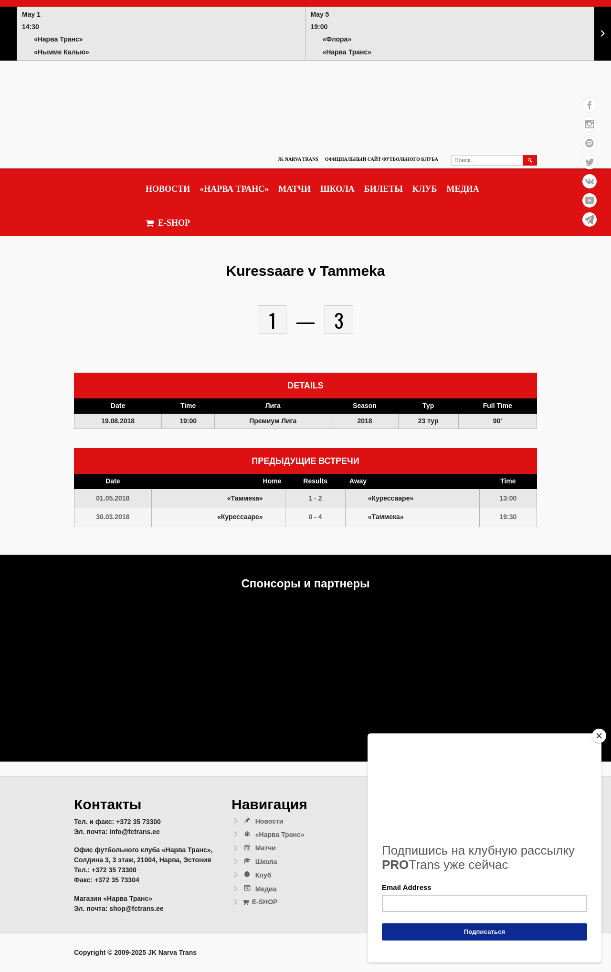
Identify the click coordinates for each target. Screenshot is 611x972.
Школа (337, 189)
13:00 (507, 498)
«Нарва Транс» (234, 189)
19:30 (507, 517)
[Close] (599, 736)
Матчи (294, 189)
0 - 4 (315, 517)
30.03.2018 (112, 517)
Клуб (424, 189)
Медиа (462, 189)
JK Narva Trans (297, 159)
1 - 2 (315, 498)
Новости (168, 189)
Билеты (383, 189)
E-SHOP (168, 223)
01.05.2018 (112, 498)
